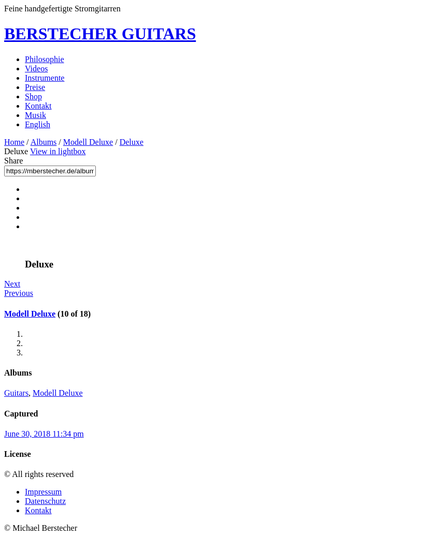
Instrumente (44, 77)
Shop (33, 96)
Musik (35, 115)
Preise (35, 87)
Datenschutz (45, 501)
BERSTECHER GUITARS (100, 33)
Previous (18, 293)
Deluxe (132, 142)
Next (12, 283)
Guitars (16, 393)
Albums (44, 142)
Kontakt (38, 105)
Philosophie (44, 59)
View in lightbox (57, 151)
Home (14, 142)
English (37, 124)
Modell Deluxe (88, 142)
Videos (36, 68)
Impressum (43, 491)
